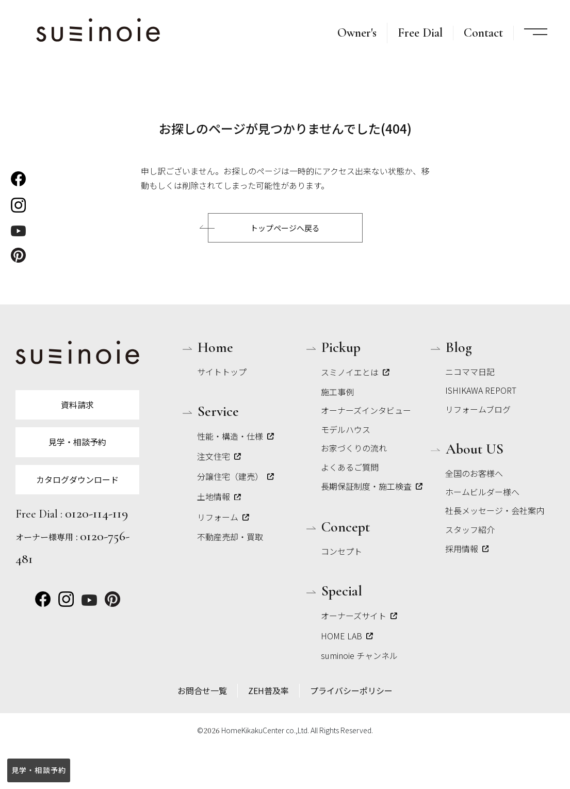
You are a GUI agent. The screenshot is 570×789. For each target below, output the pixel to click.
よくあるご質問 (350, 467)
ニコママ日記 (470, 371)
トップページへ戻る (285, 227)
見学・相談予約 (38, 770)
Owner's (357, 32)
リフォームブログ (478, 409)
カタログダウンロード (77, 479)
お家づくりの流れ (354, 448)
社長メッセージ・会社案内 (494, 510)
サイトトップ (222, 371)
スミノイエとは (355, 372)
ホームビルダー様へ (482, 492)
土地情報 (219, 496)
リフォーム (223, 517)
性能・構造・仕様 (235, 436)
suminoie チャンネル (359, 655)
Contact (483, 33)
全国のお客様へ (474, 473)
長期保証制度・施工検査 (371, 486)
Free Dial (420, 33)
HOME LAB (347, 636)
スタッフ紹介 (470, 529)
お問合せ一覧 (202, 690)
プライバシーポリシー (351, 690)
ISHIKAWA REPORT (480, 390)
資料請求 (77, 404)
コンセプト (341, 551)
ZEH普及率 (268, 690)
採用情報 (467, 548)
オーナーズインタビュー (366, 410)
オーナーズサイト (359, 615)
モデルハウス (345, 429)
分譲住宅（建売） (235, 476)
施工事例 (337, 391)
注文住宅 (219, 456)
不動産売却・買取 (230, 536)
